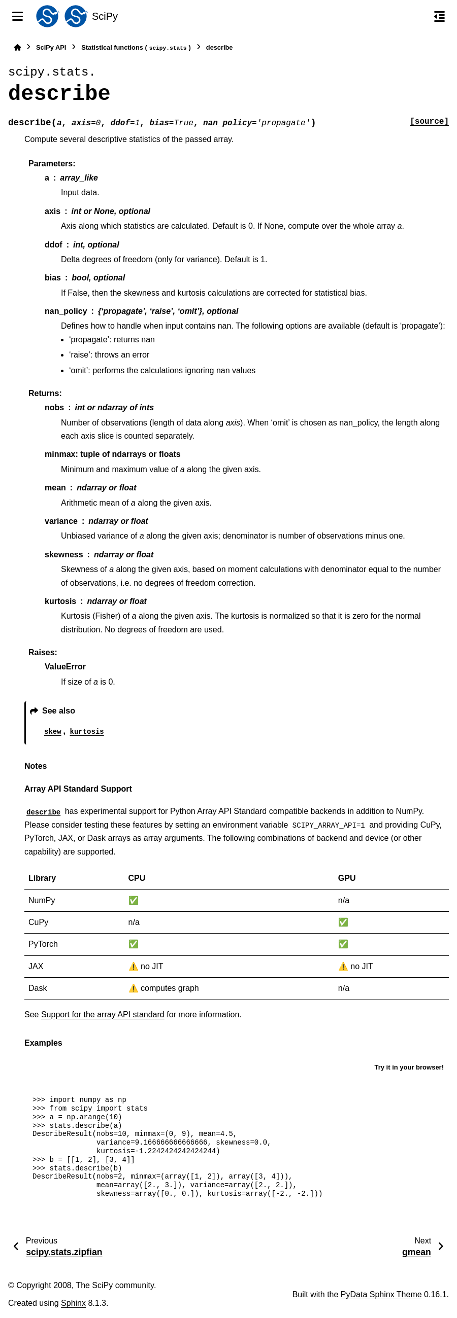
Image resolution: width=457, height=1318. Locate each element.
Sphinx (73, 1303)
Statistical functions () (136, 48)
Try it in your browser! (409, 1067)
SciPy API (51, 47)
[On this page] (439, 16)
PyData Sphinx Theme (381, 1294)
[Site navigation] (17, 16)
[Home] (17, 47)
